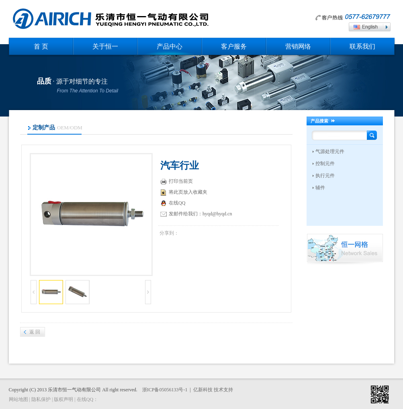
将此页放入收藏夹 (183, 192)
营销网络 (298, 46)
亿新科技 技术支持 (213, 390)
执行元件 (325, 175)
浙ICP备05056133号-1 (165, 390)
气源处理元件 (329, 151)
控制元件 (325, 163)
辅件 (320, 187)
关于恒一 (105, 46)
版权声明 (63, 399)
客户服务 (234, 46)
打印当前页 (176, 181)
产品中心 (169, 46)
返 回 (34, 332)
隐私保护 (41, 399)
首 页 (41, 46)
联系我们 (362, 46)
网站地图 (18, 399)
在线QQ (174, 203)
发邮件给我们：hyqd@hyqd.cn (196, 214)
